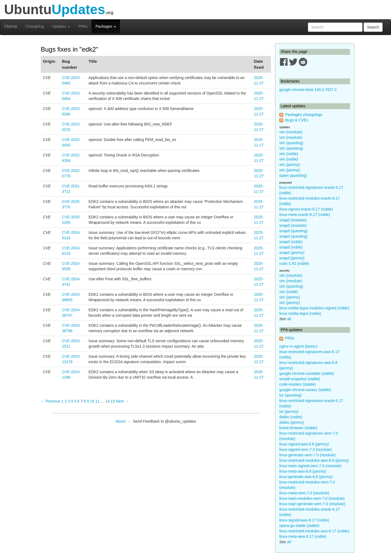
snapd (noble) (291, 242)
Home (10, 26)
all (289, 319)
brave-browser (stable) (298, 428)
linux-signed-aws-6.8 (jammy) (304, 444)
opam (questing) (293, 175)
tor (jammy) (289, 411)
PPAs (82, 26)
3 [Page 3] (69, 401)
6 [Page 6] (78, 401)
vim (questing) (291, 143)
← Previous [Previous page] (50, 401)
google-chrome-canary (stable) (305, 390)
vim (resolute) (290, 132)
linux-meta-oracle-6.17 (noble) (304, 214)
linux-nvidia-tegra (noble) (300, 313)
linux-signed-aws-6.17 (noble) (304, 520)
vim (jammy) (289, 164)
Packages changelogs (303, 114)
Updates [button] (61, 26)
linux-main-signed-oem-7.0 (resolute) (310, 466)
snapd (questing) (293, 231)
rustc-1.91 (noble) (294, 263)
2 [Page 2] (66, 401)
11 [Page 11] (97, 401)
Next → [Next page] (122, 401)
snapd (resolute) (293, 220)
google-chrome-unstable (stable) (306, 373)
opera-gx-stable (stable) (299, 525)
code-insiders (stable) (297, 384)
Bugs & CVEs (296, 120)
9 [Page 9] (88, 401)
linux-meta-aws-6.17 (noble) (303, 536)
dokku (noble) (290, 417)
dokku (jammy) (291, 422)
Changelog (35, 26)
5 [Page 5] (75, 401)
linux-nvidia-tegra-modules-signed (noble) (314, 308)
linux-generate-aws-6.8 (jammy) (306, 477)
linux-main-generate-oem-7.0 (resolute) (312, 504)
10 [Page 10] (92, 401)
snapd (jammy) (292, 252)
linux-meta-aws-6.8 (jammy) (302, 471)
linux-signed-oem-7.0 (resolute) (305, 449)
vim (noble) (288, 154)
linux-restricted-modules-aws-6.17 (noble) (314, 531)
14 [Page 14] (107, 401)
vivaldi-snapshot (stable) (299, 379)
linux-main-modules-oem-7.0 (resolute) (312, 498)
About (120, 421)
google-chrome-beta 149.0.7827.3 (308, 89)
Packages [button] (106, 26)
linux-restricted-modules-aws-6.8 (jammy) (314, 460)
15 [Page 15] (113, 401)
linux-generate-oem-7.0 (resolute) (307, 455)
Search (373, 27)
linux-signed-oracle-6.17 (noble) (306, 209)
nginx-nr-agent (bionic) (298, 346)
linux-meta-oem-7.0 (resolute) (304, 493)
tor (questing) (290, 395)
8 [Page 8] (85, 401)
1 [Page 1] (62, 401)
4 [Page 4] (72, 401)
